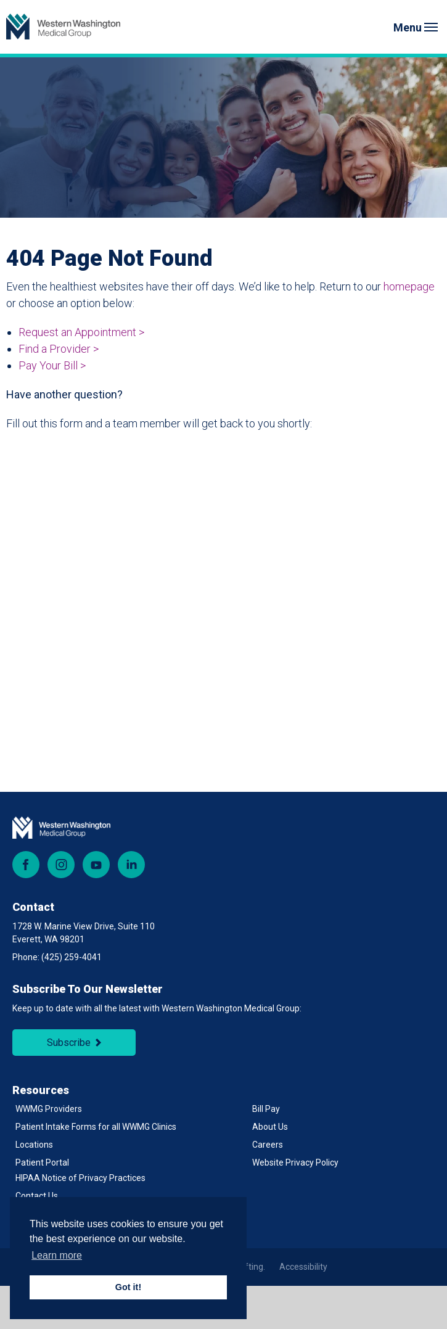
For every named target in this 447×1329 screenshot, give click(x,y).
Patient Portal (42, 1162)
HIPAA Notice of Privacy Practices (80, 1178)
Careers (267, 1145)
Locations (34, 1145)
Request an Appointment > (81, 332)
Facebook (25, 864)
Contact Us (36, 1196)
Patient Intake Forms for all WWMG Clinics (95, 1127)
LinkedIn (131, 864)
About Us (270, 1127)
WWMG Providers (48, 1109)
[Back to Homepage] (63, 27)
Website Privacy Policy (295, 1162)
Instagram (61, 864)
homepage (409, 286)
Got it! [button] (128, 1287)
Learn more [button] (56, 1255)
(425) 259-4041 (71, 957)
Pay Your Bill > (52, 365)
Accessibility (303, 1267)
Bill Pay (266, 1109)
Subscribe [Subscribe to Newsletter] (69, 1042)
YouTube (96, 864)
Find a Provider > (58, 348)
